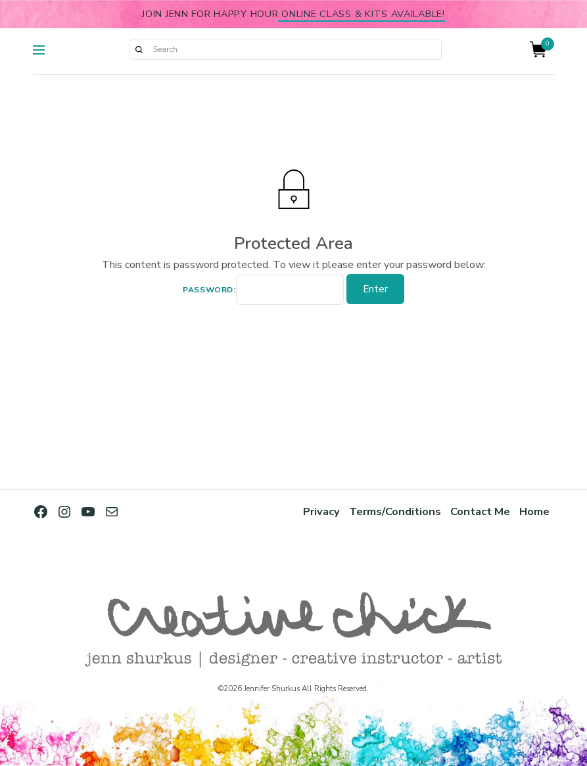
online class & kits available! (361, 13)
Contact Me (480, 511)
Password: (263, 290)
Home (534, 511)
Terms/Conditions (395, 511)
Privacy (321, 511)
